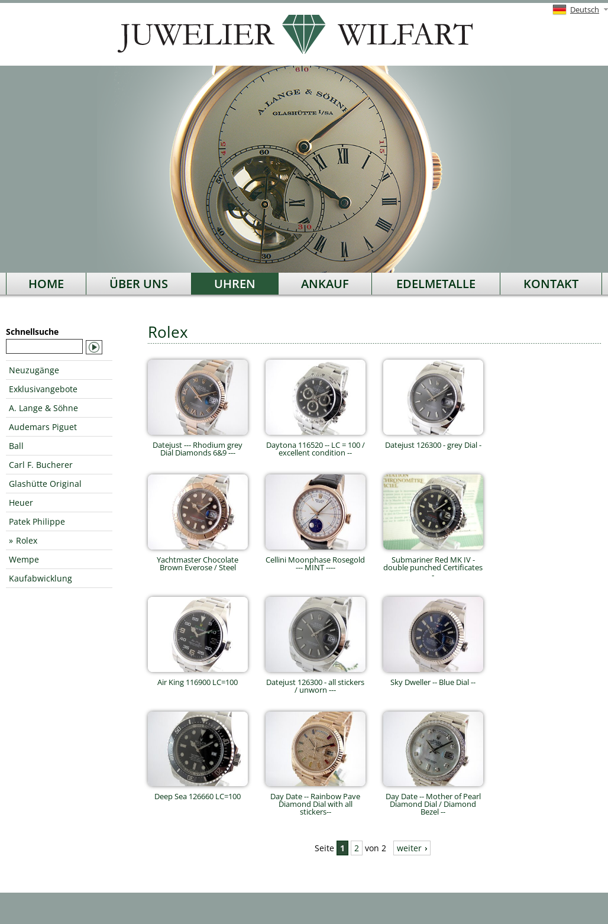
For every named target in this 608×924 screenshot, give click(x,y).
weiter (409, 848)
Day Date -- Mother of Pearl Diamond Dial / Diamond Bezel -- (433, 800)
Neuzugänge (34, 370)
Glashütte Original (45, 483)
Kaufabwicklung (40, 578)
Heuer (21, 502)
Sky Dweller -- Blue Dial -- (433, 678)
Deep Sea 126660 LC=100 (198, 792)
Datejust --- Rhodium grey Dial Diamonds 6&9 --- (198, 445)
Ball (16, 445)
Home (46, 284)
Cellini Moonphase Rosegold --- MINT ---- (316, 560)
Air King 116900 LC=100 (198, 678)
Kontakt (550, 284)
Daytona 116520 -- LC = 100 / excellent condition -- (316, 445)
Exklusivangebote (43, 389)
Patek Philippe (37, 521)
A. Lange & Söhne (43, 407)
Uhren (235, 284)
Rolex (26, 540)
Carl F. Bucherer (41, 464)
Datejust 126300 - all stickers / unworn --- (316, 682)
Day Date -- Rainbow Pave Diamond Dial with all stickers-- (316, 800)
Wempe (24, 559)
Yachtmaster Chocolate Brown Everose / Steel (198, 560)
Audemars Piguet (43, 426)
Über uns (138, 284)
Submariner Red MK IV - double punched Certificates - (433, 563)
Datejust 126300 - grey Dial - (433, 441)
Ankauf (325, 284)
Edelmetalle (436, 284)
